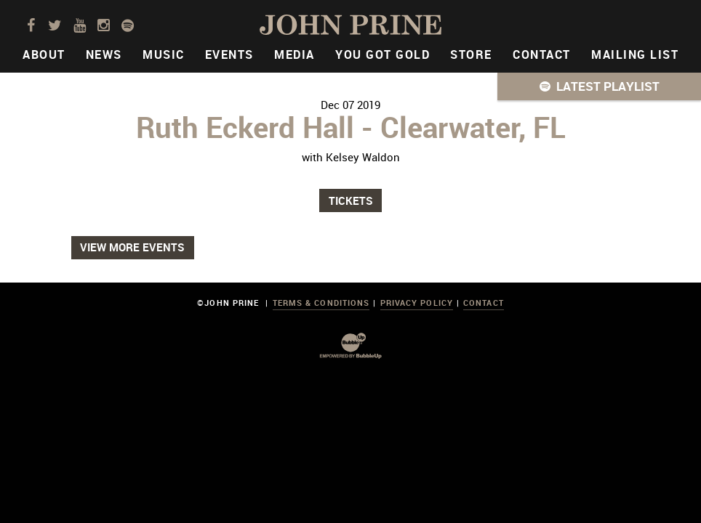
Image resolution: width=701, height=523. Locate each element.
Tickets (351, 200)
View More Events (132, 247)
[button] (599, 86)
